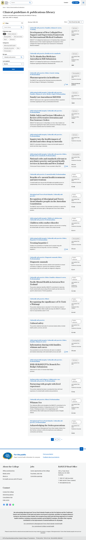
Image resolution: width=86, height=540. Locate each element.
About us (5, 476)
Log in (75, 3)
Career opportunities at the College (40, 471)
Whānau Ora (36, 402)
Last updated (6, 61)
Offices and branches (9, 471)
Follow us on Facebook (4, 505)
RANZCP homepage (5, 3)
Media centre (6, 473)
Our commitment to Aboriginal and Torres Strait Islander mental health (43, 523)
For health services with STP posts (12, 479)
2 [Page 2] (55, 439)
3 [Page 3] (58, 439)
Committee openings (36, 476)
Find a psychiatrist (48, 454)
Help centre (6, 500)
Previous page (49, 439)
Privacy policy (39, 538)
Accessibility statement (56, 538)
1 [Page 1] (52, 439)
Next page (61, 439)
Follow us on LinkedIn (7, 505)
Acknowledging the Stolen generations (47, 425)
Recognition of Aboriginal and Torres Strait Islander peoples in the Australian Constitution (48, 201)
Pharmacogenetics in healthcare (44, 78)
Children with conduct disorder (44, 223)
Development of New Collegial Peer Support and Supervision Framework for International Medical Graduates (47, 34)
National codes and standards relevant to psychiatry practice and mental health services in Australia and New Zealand (48, 161)
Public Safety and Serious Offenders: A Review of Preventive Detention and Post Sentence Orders (47, 117)
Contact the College (8, 492)
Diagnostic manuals (39, 262)
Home (4, 7)
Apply (13, 69)
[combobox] (11, 57)
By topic (5, 54)
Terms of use (47, 538)
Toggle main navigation (83, 2)
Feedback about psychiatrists (51, 457)
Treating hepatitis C (39, 243)
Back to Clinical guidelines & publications (15, 7)
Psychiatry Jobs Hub (36, 473)
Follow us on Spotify (13, 505)
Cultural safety (36, 323)
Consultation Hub (7, 497)
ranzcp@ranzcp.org (65, 482)
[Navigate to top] (81, 449)
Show (65, 22)
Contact (66, 2)
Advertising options (8, 494)
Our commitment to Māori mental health (43, 526)
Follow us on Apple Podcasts (10, 505)
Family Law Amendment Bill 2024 (45, 97)
